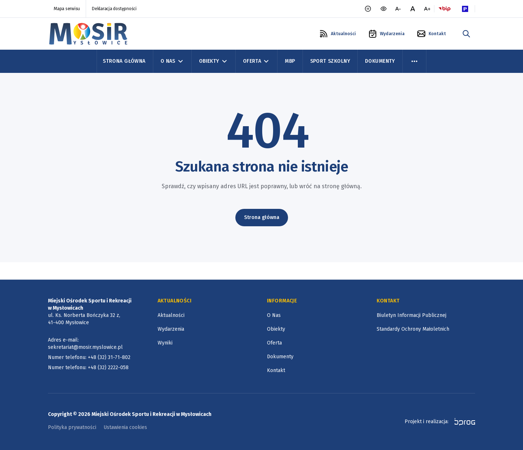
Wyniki (165, 343)
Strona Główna (124, 61)
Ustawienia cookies (125, 427)
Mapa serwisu (67, 8)
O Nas (172, 61)
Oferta (256, 61)
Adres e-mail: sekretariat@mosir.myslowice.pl (85, 343)
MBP (290, 61)
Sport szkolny (330, 61)
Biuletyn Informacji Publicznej (411, 315)
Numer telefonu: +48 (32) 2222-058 (88, 367)
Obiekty (213, 61)
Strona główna (261, 217)
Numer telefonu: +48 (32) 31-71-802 (89, 357)
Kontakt (276, 370)
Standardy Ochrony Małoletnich (413, 329)
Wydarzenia (171, 329)
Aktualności (171, 315)
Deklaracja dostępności (114, 8)
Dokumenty (380, 61)
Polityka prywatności (72, 427)
